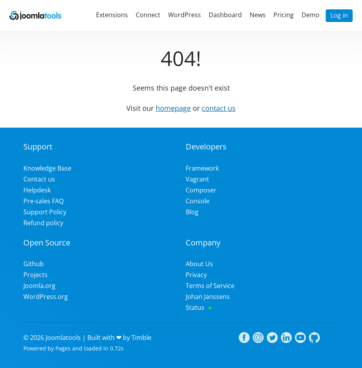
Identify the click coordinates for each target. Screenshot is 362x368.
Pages (63, 348)
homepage (173, 108)
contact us (219, 108)
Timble (141, 337)
